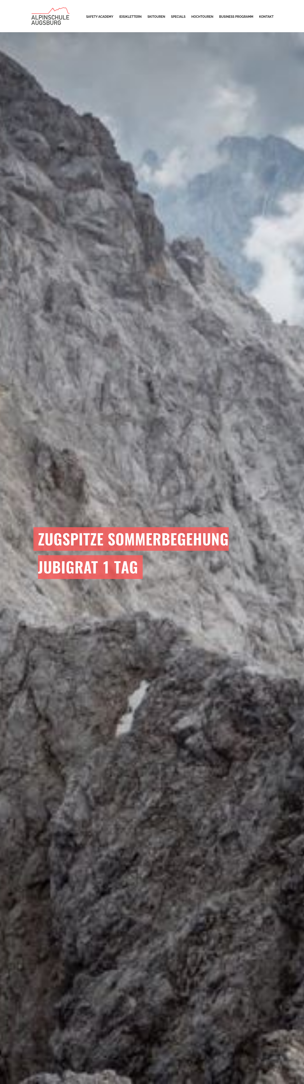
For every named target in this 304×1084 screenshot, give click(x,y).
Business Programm (236, 16)
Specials (178, 16)
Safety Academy (99, 16)
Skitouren (156, 16)
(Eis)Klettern (130, 16)
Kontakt (266, 16)
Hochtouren (202, 16)
